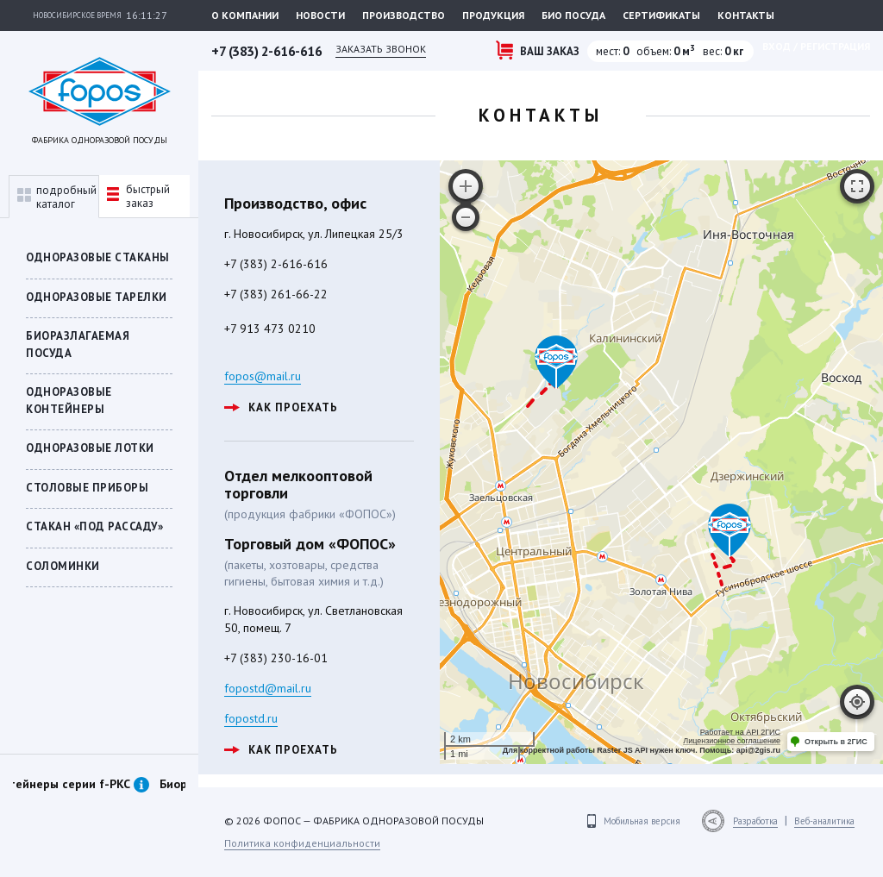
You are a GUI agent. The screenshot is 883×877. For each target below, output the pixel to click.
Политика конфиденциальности (302, 842)
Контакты (745, 15)
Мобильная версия (642, 821)
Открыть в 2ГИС (836, 741)
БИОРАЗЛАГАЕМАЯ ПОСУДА (77, 344)
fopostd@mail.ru (267, 688)
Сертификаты (661, 15)
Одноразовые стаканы (98, 257)
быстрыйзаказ (138, 196)
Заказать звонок (380, 48)
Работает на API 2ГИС (740, 732)
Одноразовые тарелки (96, 297)
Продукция (493, 15)
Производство (403, 15)
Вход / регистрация (816, 46)
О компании (245, 15)
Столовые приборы (87, 487)
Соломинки (63, 566)
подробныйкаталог (57, 197)
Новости (320, 15)
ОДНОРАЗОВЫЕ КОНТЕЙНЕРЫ (69, 401)
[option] (99, 803)
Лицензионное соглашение (731, 740)
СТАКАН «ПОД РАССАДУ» (94, 526)
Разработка (755, 821)
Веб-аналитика (824, 821)
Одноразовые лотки (90, 448)
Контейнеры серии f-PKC (110, 784)
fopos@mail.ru (262, 376)
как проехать (281, 407)
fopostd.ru (251, 718)
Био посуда (573, 15)
